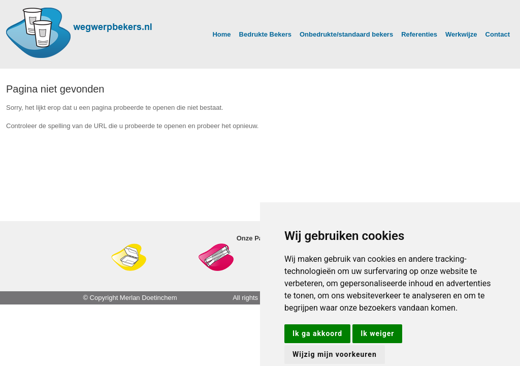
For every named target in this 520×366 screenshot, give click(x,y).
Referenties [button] (419, 34)
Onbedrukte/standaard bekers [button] (346, 34)
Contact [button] (497, 34)
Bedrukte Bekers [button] (265, 34)
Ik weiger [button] (377, 333)
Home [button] (221, 34)
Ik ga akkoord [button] (317, 333)
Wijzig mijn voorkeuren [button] (334, 354)
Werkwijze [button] (461, 34)
